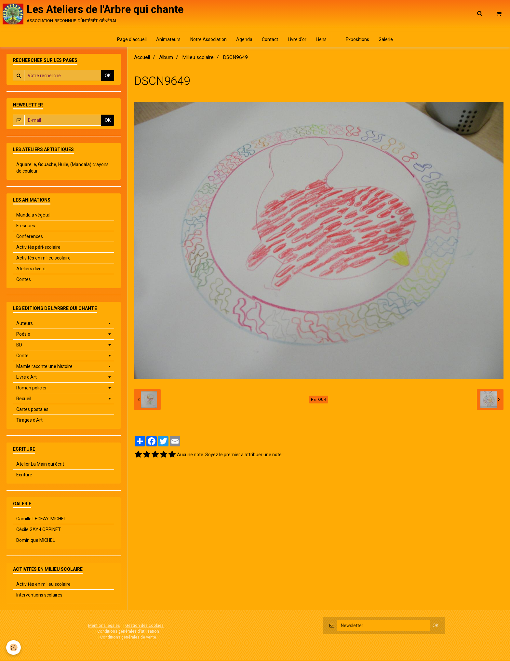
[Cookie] (14, 647)
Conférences (29, 238)
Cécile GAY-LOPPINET (38, 531)
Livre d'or (297, 40)
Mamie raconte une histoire (44, 368)
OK (108, 77)
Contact (270, 40)
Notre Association (207, 40)
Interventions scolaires (39, 596)
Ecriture (24, 476)
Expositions (359, 40)
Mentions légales (104, 627)
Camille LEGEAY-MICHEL (41, 520)
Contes (23, 281)
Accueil (142, 59)
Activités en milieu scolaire (43, 259)
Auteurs (24, 325)
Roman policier (31, 389)
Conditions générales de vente (128, 638)
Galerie (388, 40)
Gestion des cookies (144, 627)
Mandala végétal (33, 216)
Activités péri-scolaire (38, 248)
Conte (22, 357)
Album (166, 59)
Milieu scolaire (198, 59)
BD (19, 346)
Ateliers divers (31, 270)
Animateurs (166, 40)
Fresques (25, 227)
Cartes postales (32, 411)
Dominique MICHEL (35, 541)
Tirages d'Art (29, 421)
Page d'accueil (129, 40)
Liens (322, 40)
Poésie (23, 335)
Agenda (243, 40)
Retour (318, 401)
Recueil (23, 400)
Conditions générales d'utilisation (128, 632)
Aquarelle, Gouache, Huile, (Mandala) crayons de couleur (62, 169)
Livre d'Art (26, 378)
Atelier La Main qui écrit (40, 465)
